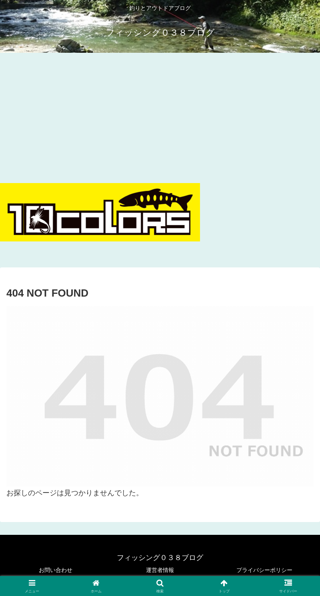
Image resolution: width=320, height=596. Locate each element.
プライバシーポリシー (264, 570)
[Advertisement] (160, 116)
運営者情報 (160, 570)
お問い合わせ (55, 570)
